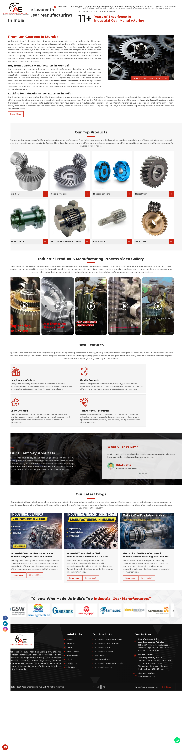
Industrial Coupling (104, 715)
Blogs (69, 723)
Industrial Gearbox (103, 730)
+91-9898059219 (146, 739)
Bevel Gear (14, 279)
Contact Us (170, 6)
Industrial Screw (102, 711)
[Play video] (24, 391)
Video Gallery (73, 715)
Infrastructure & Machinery (99, 6)
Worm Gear (140, 327)
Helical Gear (141, 279)
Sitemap (71, 730)
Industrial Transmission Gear (108, 703)
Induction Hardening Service (129, 6)
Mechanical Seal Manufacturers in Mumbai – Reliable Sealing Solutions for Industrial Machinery (146, 618)
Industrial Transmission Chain (109, 727)
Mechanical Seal (102, 723)
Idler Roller (100, 719)
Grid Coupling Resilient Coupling (66, 327)
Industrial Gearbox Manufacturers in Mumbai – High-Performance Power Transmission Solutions (32, 618)
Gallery (158, 6)
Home (70, 703)
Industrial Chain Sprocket (107, 707)
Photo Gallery (73, 719)
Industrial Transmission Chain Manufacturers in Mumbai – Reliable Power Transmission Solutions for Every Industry (90, 618)
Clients (148, 6)
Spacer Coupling (17, 327)
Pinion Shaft (99, 327)
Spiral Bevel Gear (59, 279)
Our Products (76, 6)
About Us (62, 6)
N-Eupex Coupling (101, 279)
